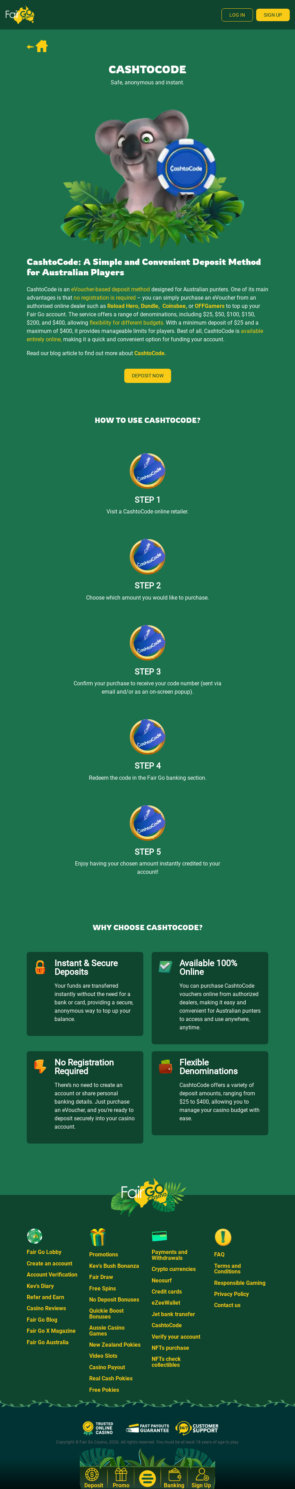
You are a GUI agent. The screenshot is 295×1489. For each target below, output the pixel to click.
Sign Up (273, 15)
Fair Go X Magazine (51, 1331)
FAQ (219, 1254)
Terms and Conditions (227, 1269)
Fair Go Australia (48, 1342)
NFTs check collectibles (166, 1362)
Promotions (103, 1254)
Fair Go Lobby (44, 1252)
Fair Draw (101, 1277)
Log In (237, 15)
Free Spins (102, 1288)
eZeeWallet (166, 1302)
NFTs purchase (170, 1348)
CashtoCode (167, 1325)
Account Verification (52, 1274)
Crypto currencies (174, 1269)
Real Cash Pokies (111, 1378)
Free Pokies (104, 1390)
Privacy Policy (231, 1294)
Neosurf (162, 1280)
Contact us (227, 1305)
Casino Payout (107, 1367)
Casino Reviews (46, 1308)
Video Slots (103, 1356)
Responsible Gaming (240, 1283)
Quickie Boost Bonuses (106, 1313)
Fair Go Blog (42, 1319)
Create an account (49, 1263)
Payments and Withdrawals (169, 1255)
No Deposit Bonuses (114, 1299)
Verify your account (176, 1336)
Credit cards (167, 1291)
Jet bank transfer (173, 1314)
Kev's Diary (40, 1286)
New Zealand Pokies (115, 1344)
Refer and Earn (45, 1297)
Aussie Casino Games (107, 1330)
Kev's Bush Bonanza (114, 1266)
